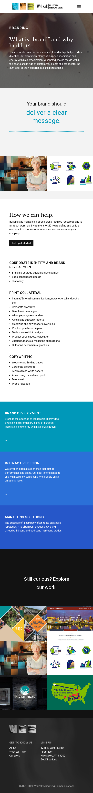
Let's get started (21, 243)
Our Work (14, 755)
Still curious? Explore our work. (46, 583)
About (12, 747)
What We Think (17, 751)
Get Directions (49, 759)
